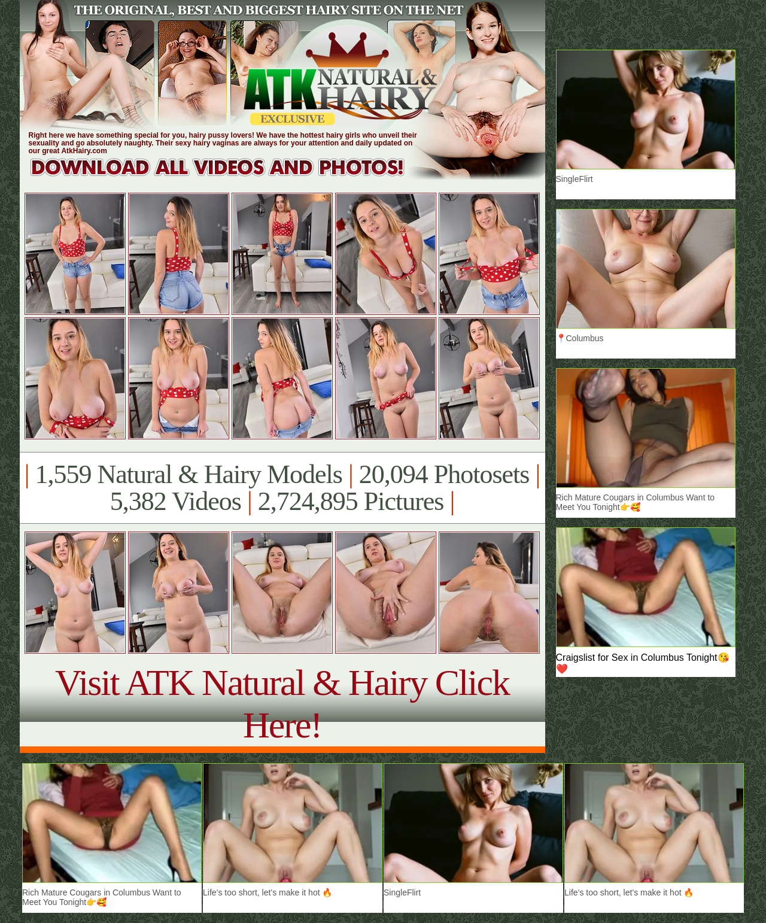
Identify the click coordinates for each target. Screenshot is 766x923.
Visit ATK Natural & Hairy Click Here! (282, 703)
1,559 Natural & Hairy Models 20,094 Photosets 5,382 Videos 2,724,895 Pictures (282, 488)
